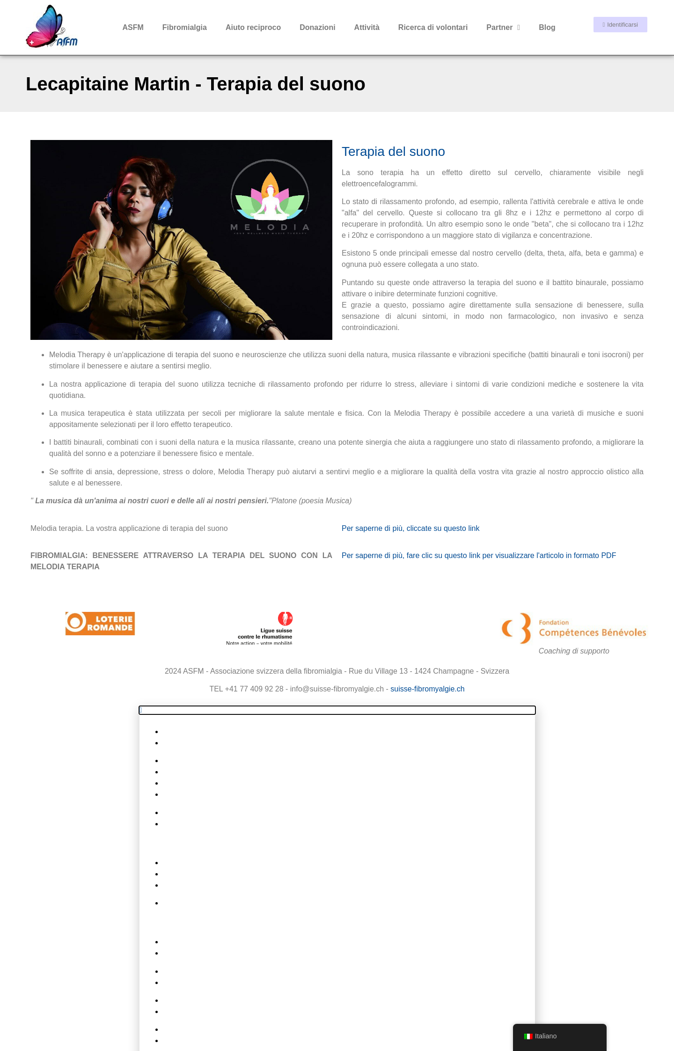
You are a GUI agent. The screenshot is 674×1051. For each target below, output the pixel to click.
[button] (337, 626)
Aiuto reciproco (253, 27)
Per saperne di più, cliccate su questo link (410, 444)
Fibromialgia (184, 27)
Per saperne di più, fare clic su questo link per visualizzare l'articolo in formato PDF (479, 471)
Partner (503, 27)
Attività (367, 27)
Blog (547, 27)
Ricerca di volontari (433, 27)
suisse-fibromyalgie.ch (427, 605)
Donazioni (317, 27)
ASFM (132, 27)
